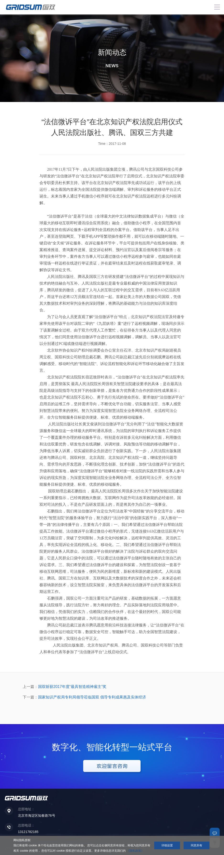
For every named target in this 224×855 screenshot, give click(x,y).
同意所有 (196, 845)
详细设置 (167, 845)
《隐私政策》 (135, 850)
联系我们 (215, 833)
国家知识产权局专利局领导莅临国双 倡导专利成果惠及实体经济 (92, 697)
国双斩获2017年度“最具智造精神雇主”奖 (72, 687)
